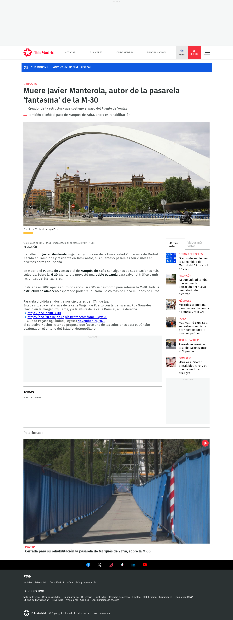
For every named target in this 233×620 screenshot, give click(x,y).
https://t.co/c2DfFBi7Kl (44, 313)
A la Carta (96, 52)
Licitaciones (165, 597)
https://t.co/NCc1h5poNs (46, 317)
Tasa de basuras (189, 340)
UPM (25, 398)
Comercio (185, 358)
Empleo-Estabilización (144, 597)
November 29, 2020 (91, 321)
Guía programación (86, 582)
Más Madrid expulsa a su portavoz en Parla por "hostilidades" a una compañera (171, 322)
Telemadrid (41, 582)
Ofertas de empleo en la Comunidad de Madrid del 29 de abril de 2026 (171, 258)
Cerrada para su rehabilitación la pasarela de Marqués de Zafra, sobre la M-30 (116, 491)
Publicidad (100, 597)
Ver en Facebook (88, 565)
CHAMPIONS (39, 67)
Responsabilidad (51, 597)
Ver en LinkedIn (133, 564)
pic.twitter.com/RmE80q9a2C (86, 317)
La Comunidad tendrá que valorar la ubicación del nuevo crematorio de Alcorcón (171, 279)
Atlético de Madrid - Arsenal (72, 67)
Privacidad (57, 600)
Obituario (30, 83)
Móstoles (185, 300)
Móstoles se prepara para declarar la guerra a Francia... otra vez (171, 304)
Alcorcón (185, 275)
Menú (207, 52)
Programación (156, 52)
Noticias (70, 52)
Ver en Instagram (111, 564)
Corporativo (33, 591)
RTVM (27, 576)
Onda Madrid (124, 52)
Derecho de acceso (119, 597)
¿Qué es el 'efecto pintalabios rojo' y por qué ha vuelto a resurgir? (171, 362)
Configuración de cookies (105, 600)
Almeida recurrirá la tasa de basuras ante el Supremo (171, 344)
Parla (182, 318)
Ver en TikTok (122, 565)
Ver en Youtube (145, 564)
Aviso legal (72, 600)
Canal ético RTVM (184, 597)
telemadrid (34, 613)
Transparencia (71, 597)
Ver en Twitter (99, 565)
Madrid (30, 546)
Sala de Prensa (31, 597)
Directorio (86, 597)
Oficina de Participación (36, 600)
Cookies (84, 600)
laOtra (70, 582)
